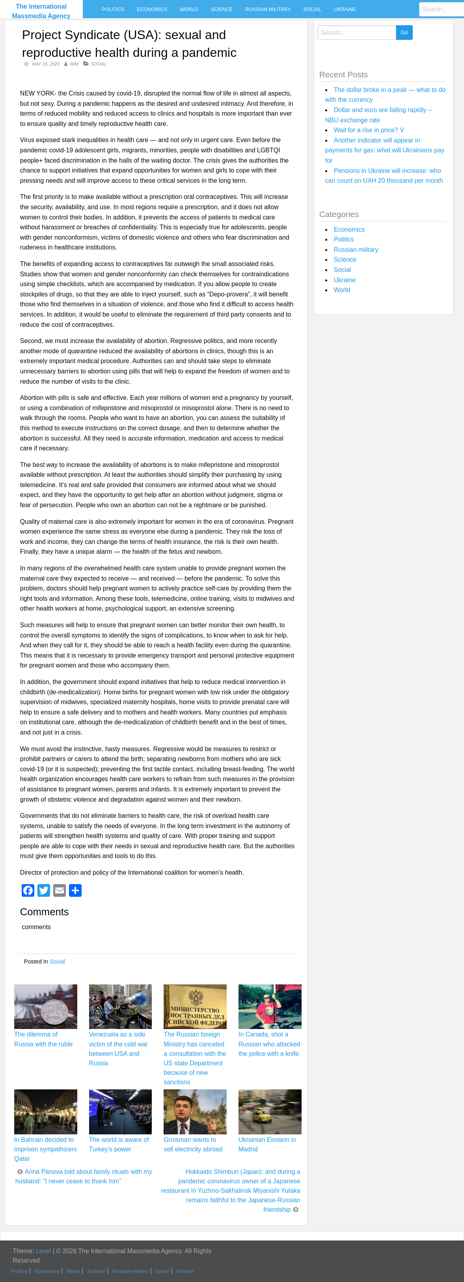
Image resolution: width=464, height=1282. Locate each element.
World (189, 9)
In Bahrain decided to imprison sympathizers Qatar (45, 1149)
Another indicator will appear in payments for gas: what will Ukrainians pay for (384, 150)
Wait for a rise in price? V (369, 130)
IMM (74, 64)
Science (222, 9)
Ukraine (345, 9)
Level (43, 1251)
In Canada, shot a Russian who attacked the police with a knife (269, 1044)
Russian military (268, 9)
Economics (152, 9)
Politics (113, 9)
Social (312, 9)
